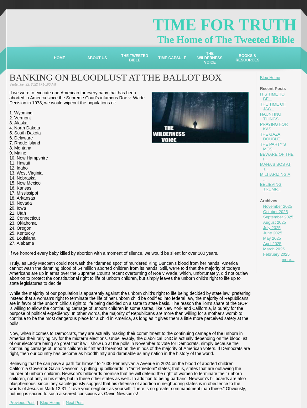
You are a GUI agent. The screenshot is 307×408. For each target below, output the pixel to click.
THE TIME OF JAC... (273, 106)
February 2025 (276, 254)
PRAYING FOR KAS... (274, 126)
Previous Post (21, 402)
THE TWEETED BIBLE (134, 58)
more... (288, 259)
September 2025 (278, 217)
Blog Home (270, 77)
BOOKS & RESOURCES (247, 58)
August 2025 (274, 222)
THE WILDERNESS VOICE (209, 58)
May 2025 (272, 238)
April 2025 (272, 243)
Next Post (74, 402)
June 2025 (272, 233)
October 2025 (275, 211)
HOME (59, 58)
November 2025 (277, 206)
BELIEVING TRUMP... (271, 186)
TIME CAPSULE (172, 58)
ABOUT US (97, 58)
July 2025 (272, 227)
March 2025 (274, 249)
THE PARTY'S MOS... (273, 146)
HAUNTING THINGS (270, 116)
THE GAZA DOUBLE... (271, 136)
